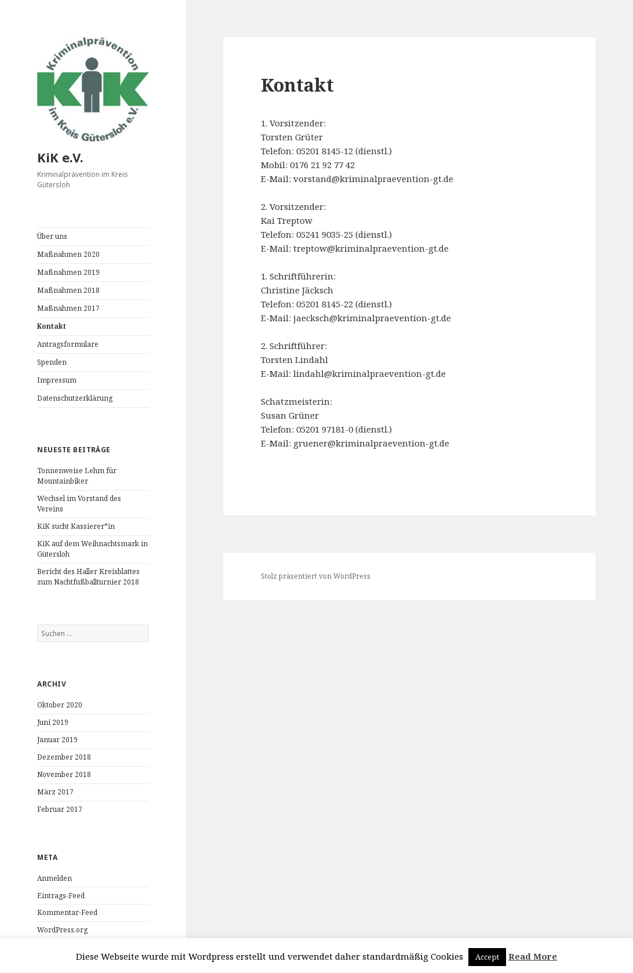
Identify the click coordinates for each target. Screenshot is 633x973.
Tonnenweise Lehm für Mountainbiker (77, 476)
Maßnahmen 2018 (68, 290)
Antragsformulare (68, 344)
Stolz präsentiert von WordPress (315, 576)
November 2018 (64, 774)
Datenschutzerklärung (74, 398)
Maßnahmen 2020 (68, 254)
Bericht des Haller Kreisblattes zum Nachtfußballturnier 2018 (88, 577)
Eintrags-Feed (61, 896)
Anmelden (54, 878)
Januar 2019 (57, 740)
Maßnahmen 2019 (68, 272)
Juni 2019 (52, 722)
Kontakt (51, 326)
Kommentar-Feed (67, 912)
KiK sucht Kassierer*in (76, 526)
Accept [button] (487, 957)
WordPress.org (62, 930)
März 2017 (55, 792)
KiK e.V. (60, 157)
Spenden (52, 362)
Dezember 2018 (64, 757)
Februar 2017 (59, 809)
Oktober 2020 (59, 705)
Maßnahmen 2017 (68, 308)
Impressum (57, 380)
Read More (532, 956)
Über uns (52, 236)
